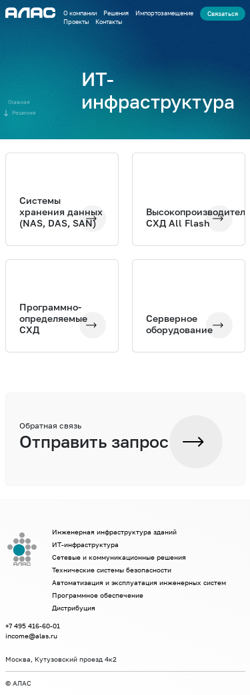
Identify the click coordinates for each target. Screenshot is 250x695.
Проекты (76, 21)
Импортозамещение (164, 13)
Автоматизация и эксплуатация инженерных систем (139, 582)
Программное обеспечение (97, 595)
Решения (116, 13)
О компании (80, 13)
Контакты (108, 21)
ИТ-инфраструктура (85, 544)
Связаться (222, 13)
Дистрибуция (73, 608)
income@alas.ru (31, 636)
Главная (19, 102)
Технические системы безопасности (111, 570)
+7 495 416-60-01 (32, 626)
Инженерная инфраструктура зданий (114, 532)
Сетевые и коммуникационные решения (119, 557)
